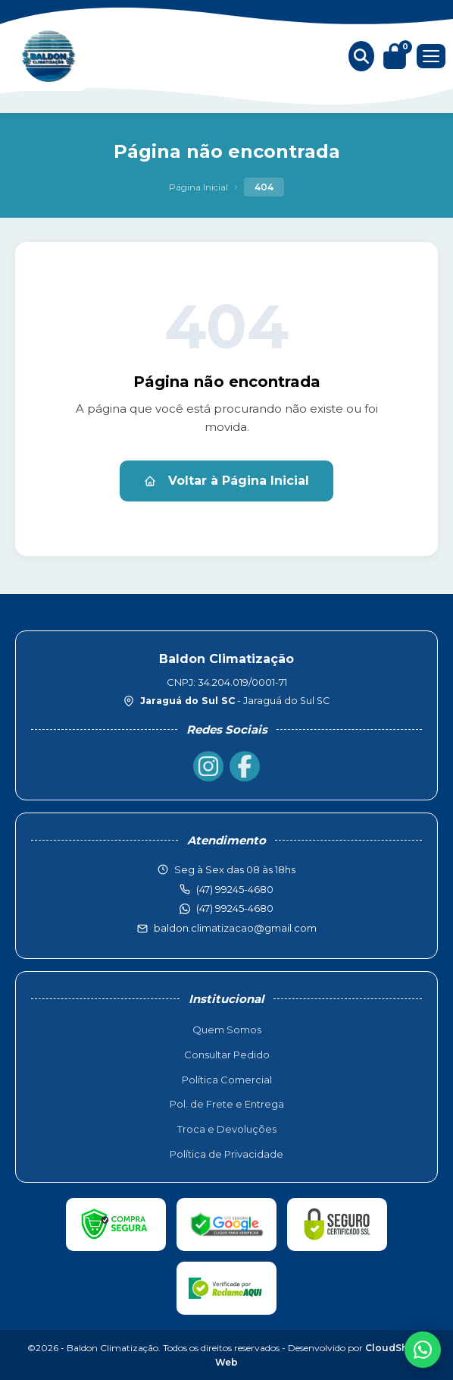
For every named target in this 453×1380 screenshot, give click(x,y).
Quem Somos (226, 1029)
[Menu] (431, 56)
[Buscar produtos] (361, 56)
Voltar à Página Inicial (226, 480)
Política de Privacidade (226, 1154)
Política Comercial (227, 1080)
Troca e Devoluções (226, 1129)
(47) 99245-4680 (234, 908)
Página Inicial (198, 187)
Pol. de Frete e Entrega (227, 1104)
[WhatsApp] (423, 1349)
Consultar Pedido (227, 1054)
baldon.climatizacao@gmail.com (235, 928)
